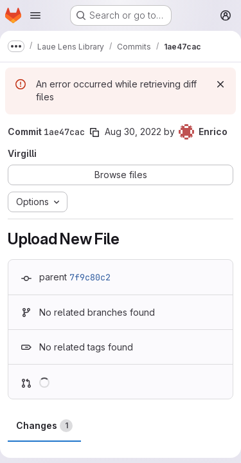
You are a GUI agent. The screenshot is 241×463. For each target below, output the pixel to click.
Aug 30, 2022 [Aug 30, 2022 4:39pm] (133, 131)
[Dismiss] (220, 84)
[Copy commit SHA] (94, 132)
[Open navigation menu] (35, 15)
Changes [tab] (44, 425)
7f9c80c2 (90, 277)
